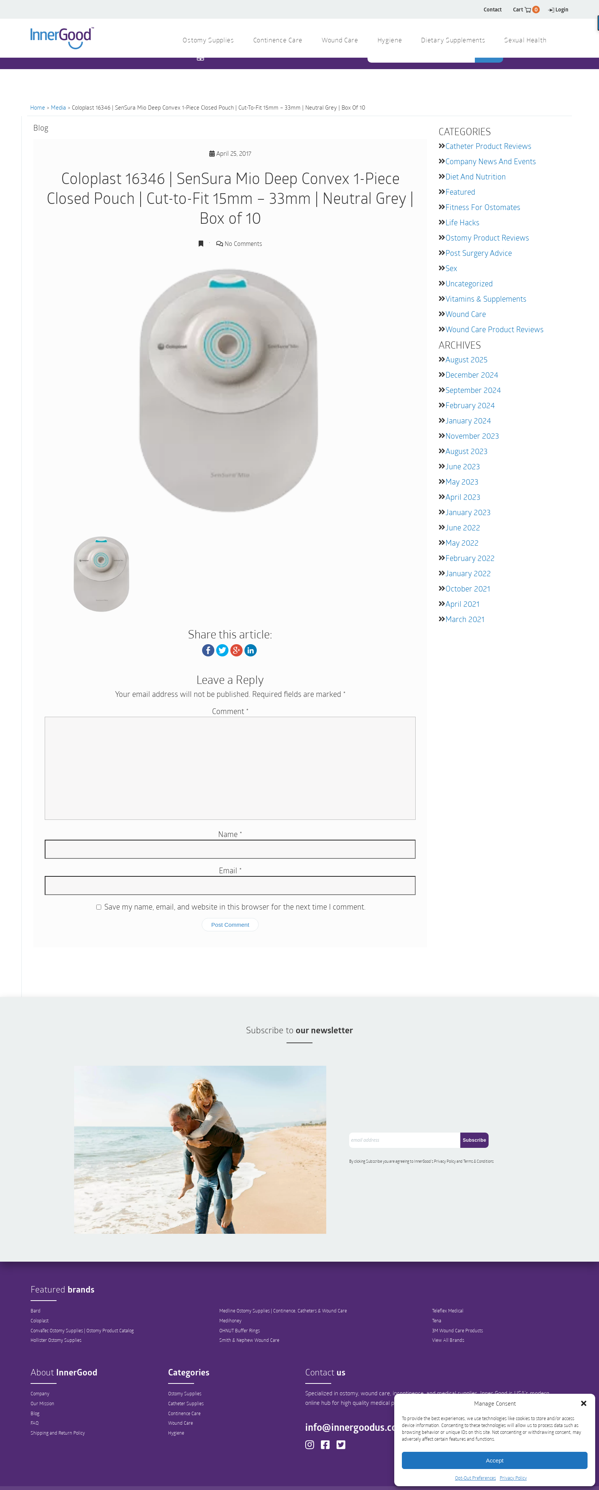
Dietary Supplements (453, 40)
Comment (230, 711)
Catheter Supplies (186, 1377)
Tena (436, 1294)
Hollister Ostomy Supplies (56, 1314)
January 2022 (468, 573)
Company (40, 1367)
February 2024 (470, 405)
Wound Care (465, 314)
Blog (35, 1387)
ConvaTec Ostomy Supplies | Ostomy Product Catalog (82, 1304)
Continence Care (184, 1387)
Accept (494, 1460)
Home (37, 107)
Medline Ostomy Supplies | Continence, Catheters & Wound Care (283, 1284)
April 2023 (462, 497)
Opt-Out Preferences (475, 1478)
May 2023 (461, 481)
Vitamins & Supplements (485, 299)
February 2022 (470, 558)
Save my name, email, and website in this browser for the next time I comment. (235, 906)
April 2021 (462, 604)
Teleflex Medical (447, 1284)
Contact (493, 9)
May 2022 (462, 543)
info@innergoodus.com (359, 1401)
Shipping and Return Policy (58, 1407)
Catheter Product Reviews (488, 146)
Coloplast (40, 1294)
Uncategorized (469, 283)
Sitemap (385, 1477)
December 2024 (471, 375)
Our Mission (42, 1377)
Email (230, 870)
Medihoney (230, 1294)
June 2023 (462, 466)
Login (558, 9)
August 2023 (466, 451)
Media (58, 107)
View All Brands (448, 1314)
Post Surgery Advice (478, 253)
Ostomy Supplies (184, 1367)
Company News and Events (490, 161)
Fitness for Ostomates (482, 207)
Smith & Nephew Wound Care (249, 1314)
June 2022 (462, 527)
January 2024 (468, 420)
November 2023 (472, 436)
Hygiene (176, 1407)
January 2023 (468, 512)
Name (230, 834)
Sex (451, 268)
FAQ (35, 1397)
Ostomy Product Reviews (487, 237)
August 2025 (466, 359)
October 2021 (467, 588)
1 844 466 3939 (231, 72)
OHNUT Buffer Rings (239, 1304)
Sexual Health (525, 40)
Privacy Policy (513, 1478)
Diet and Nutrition (475, 176)
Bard (35, 1284)
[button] (584, 1403)
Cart (526, 9)
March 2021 (464, 619)
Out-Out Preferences (312, 1477)
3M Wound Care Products (457, 1304)
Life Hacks (462, 222)
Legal (357, 1477)
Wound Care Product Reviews (494, 329)
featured (460, 192)
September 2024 (473, 390)
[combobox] (421, 73)
